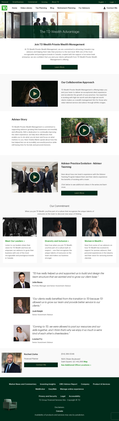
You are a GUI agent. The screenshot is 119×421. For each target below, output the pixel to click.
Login (113, 2)
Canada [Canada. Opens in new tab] (59, 411)
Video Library (26, 8)
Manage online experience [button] (72, 389)
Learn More (59, 67)
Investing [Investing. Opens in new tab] (44, 2)
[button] (35, 94)
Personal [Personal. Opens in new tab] (5, 2)
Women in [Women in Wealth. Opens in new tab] (94, 241)
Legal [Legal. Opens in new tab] (63, 396)
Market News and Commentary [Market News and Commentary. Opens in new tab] (22, 384)
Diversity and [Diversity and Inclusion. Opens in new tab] (57, 241)
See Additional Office (76, 365)
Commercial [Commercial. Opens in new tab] (32, 2)
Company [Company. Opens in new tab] (85, 384)
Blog (52, 8)
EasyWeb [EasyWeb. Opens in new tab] (53, 389)
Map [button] (86, 362)
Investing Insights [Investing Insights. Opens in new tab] (48, 384)
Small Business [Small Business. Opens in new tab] (18, 2)
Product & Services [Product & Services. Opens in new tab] (101, 384)
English (102, 2)
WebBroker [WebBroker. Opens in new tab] (40, 389)
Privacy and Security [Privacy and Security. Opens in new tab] (48, 396)
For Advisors (84, 8)
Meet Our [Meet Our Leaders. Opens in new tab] (15, 241)
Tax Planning (41, 8)
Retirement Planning (66, 8)
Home (14, 8)
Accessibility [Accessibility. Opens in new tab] (74, 396)
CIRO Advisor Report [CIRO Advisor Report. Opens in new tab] (68, 384)
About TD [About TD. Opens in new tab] (55, 2)
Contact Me (110, 8)
